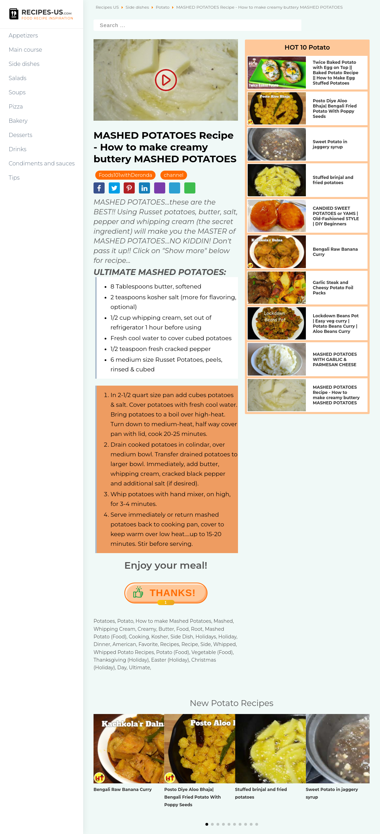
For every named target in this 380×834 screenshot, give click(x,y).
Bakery (18, 121)
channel (174, 175)
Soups (17, 92)
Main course (25, 49)
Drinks (17, 149)
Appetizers (23, 35)
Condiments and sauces (42, 163)
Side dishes (24, 64)
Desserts (20, 135)
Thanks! (173, 595)
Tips (14, 177)
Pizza (16, 106)
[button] (206, 824)
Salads (17, 78)
